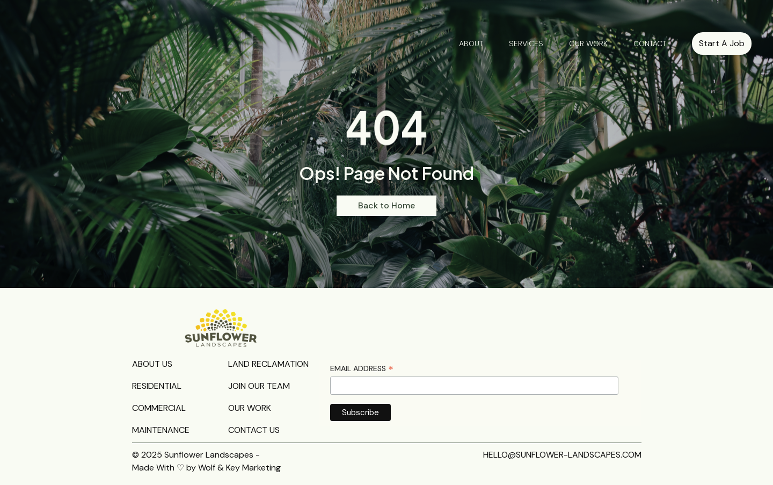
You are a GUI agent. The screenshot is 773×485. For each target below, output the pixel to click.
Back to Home (386, 205)
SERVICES (526, 43)
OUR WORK (588, 43)
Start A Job (722, 43)
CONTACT (649, 43)
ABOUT (471, 43)
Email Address (361, 369)
